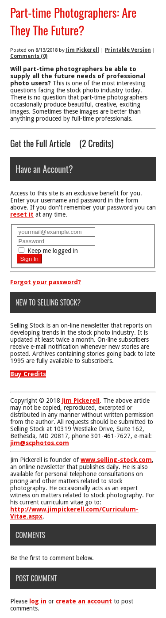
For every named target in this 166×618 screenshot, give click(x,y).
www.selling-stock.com (116, 459)
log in (37, 601)
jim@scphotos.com (39, 442)
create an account (84, 601)
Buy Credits (28, 374)
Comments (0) (28, 56)
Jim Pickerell (82, 50)
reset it (22, 214)
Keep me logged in (48, 250)
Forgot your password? (45, 282)
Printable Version (128, 50)
